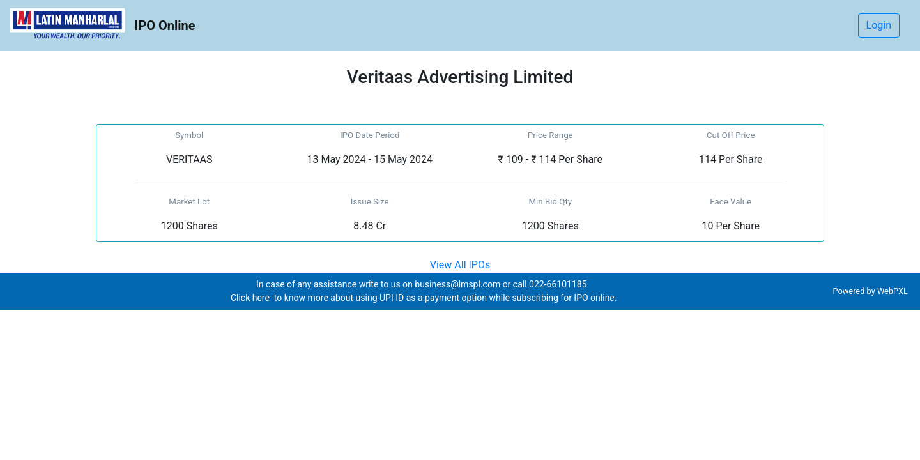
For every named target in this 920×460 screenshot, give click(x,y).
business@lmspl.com (457, 284)
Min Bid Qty (550, 201)
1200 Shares (189, 226)
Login (878, 25)
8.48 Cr (369, 226)
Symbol (189, 135)
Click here (251, 298)
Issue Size (370, 201)
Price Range (550, 135)
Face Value (730, 201)
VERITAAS (189, 159)
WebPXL (893, 291)
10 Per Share (731, 226)
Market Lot (189, 201)
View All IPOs (460, 265)
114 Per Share (731, 159)
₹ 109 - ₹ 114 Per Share (550, 159)
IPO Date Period (370, 135)
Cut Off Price (731, 135)
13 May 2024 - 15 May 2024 (370, 159)
